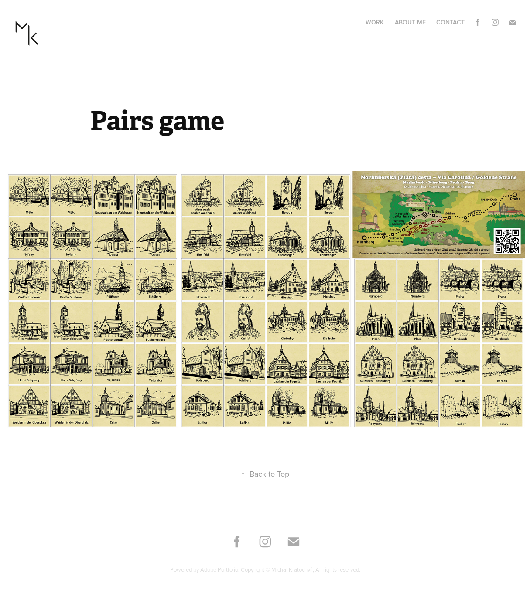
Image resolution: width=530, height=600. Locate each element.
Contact (450, 22)
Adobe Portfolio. (220, 569)
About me (410, 22)
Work (375, 22)
